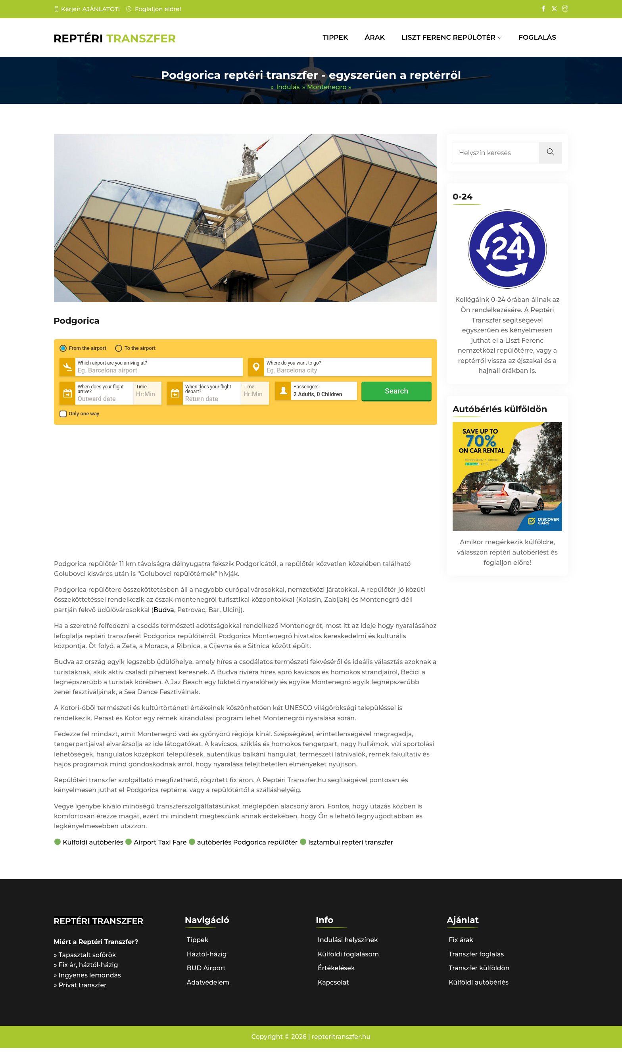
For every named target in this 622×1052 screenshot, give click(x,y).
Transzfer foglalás (477, 958)
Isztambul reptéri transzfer (351, 845)
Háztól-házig (207, 958)
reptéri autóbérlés (518, 553)
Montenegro (327, 87)
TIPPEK (335, 37)
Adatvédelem (208, 986)
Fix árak (461, 943)
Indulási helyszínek (348, 943)
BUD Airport (206, 971)
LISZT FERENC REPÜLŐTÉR (448, 37)
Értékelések (336, 971)
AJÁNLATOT (100, 9)
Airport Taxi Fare (160, 845)
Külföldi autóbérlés (93, 845)
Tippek (198, 943)
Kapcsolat (333, 986)
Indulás (287, 87)
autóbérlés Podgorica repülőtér (248, 845)
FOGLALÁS (537, 37)
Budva (165, 611)
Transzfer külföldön (479, 971)
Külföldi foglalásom (349, 958)
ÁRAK (375, 37)
